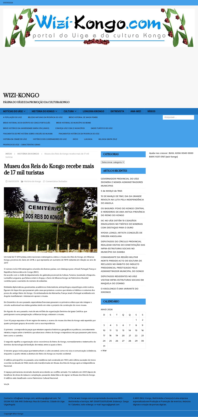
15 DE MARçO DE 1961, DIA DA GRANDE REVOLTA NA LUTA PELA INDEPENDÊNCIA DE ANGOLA (122, 199)
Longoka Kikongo (93, 111)
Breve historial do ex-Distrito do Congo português (26, 122)
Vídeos (151, 111)
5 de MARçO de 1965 (111, 191)
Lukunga (88, 139)
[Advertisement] (99, 69)
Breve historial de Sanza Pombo (83, 117)
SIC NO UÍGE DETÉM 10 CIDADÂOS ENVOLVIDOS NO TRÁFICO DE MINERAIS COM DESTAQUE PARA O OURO (122, 224)
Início (75, 139)
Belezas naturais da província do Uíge (45, 117)
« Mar (104, 350)
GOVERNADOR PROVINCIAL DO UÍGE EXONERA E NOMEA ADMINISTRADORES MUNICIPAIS (122, 182)
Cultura (69, 111)
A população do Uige (12, 117)
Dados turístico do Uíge (101, 128)
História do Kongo (43, 111)
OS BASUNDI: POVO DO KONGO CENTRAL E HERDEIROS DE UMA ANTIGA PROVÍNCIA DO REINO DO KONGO (123, 212)
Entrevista (117, 111)
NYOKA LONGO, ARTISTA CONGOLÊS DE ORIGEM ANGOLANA (121, 234)
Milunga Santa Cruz (108, 139)
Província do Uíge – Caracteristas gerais (21, 144)
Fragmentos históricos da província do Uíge (79, 133)
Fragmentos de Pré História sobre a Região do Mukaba (27, 133)
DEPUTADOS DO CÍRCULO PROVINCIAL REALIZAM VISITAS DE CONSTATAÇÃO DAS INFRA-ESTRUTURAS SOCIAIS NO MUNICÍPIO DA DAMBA (123, 247)
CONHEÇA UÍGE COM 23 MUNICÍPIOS (70, 128)
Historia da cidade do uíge (15, 139)
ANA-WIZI (135, 111)
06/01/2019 (13, 181)
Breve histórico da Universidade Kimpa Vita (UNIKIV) (26, 128)
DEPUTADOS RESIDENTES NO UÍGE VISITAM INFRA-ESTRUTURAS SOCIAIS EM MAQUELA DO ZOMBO (122, 280)
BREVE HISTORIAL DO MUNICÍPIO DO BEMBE (73, 122)
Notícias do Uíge (13, 111)
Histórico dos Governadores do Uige (50, 139)
